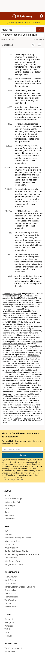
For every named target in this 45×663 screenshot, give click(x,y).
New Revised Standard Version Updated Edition (20, 384)
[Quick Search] (18, 29)
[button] (41, 16)
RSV (10, 232)
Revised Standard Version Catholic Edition (21, 408)
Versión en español (13, 648)
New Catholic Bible (32, 337)
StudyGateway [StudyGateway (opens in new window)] (11, 580)
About (7, 495)
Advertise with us (12, 541)
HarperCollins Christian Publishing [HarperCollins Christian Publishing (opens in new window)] (20, 587)
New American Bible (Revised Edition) (19, 312)
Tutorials (8, 534)
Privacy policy (11, 547)
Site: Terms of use (12, 561)
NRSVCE (8, 189)
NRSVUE (8, 211)
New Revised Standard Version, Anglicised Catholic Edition (21, 355)
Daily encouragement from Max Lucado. (22, 22)
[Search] (40, 29)
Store (7, 508)
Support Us (10, 518)
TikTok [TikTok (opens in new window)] (7, 629)
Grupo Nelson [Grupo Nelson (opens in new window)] (11, 590)
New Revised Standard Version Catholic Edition (20, 371)
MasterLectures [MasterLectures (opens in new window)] (11, 606)
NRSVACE (8, 167)
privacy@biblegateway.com (12, 479)
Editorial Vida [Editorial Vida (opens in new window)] (10, 593)
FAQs (7, 531)
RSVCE (9, 254)
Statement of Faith (13, 502)
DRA (10, 78)
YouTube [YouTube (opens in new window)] (8, 635)
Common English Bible (12, 294)
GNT (10, 90)
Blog (7, 512)
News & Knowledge (13, 498)
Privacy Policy (7, 477)
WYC (10, 276)
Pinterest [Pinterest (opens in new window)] (9, 626)
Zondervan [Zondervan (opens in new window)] (9, 603)
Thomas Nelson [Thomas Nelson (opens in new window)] (12, 596)
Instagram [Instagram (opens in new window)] (9, 622)
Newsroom (9, 515)
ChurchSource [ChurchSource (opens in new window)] (11, 583)
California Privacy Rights (16, 551)
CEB (10, 54)
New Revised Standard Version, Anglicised (22, 342)
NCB (10, 124)
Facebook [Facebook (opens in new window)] (9, 619)
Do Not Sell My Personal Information (22, 554)
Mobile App (10, 505)
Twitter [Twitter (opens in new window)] (8, 632)
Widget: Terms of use (14, 564)
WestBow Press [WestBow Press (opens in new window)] (11, 600)
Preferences (10, 651)
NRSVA (9, 145)
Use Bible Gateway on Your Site (19, 537)
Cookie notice (11, 557)
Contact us (9, 544)
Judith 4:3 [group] (8, 45)
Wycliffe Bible (16, 420)
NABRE (9, 107)
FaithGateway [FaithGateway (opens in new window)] (11, 576)
